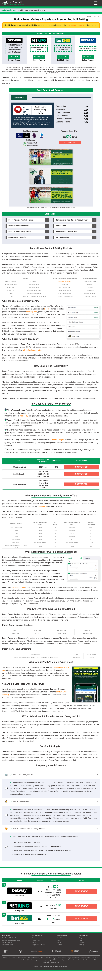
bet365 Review (63, 60)
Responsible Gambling (38, 946)
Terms (34, 944)
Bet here (14, 57)
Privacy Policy (36, 941)
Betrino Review (39, 60)
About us (34, 939)
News (80, 941)
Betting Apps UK (7, 944)
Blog (80, 939)
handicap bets (31, 312)
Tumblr (59, 946)
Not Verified (70, 143)
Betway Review (14, 60)
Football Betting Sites (8, 10)
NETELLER (42, 506)
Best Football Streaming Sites (11, 941)
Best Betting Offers (7, 946)
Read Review (81, 891)
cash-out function (18, 587)
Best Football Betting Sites (10, 939)
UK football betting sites (32, 350)
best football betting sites (76, 25)
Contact (81, 944)
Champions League (64, 281)
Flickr (59, 941)
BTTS (46, 309)
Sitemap (81, 946)
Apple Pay (24, 416)
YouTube (60, 939)
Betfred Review (88, 60)
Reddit (59, 944)
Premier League (57, 440)
